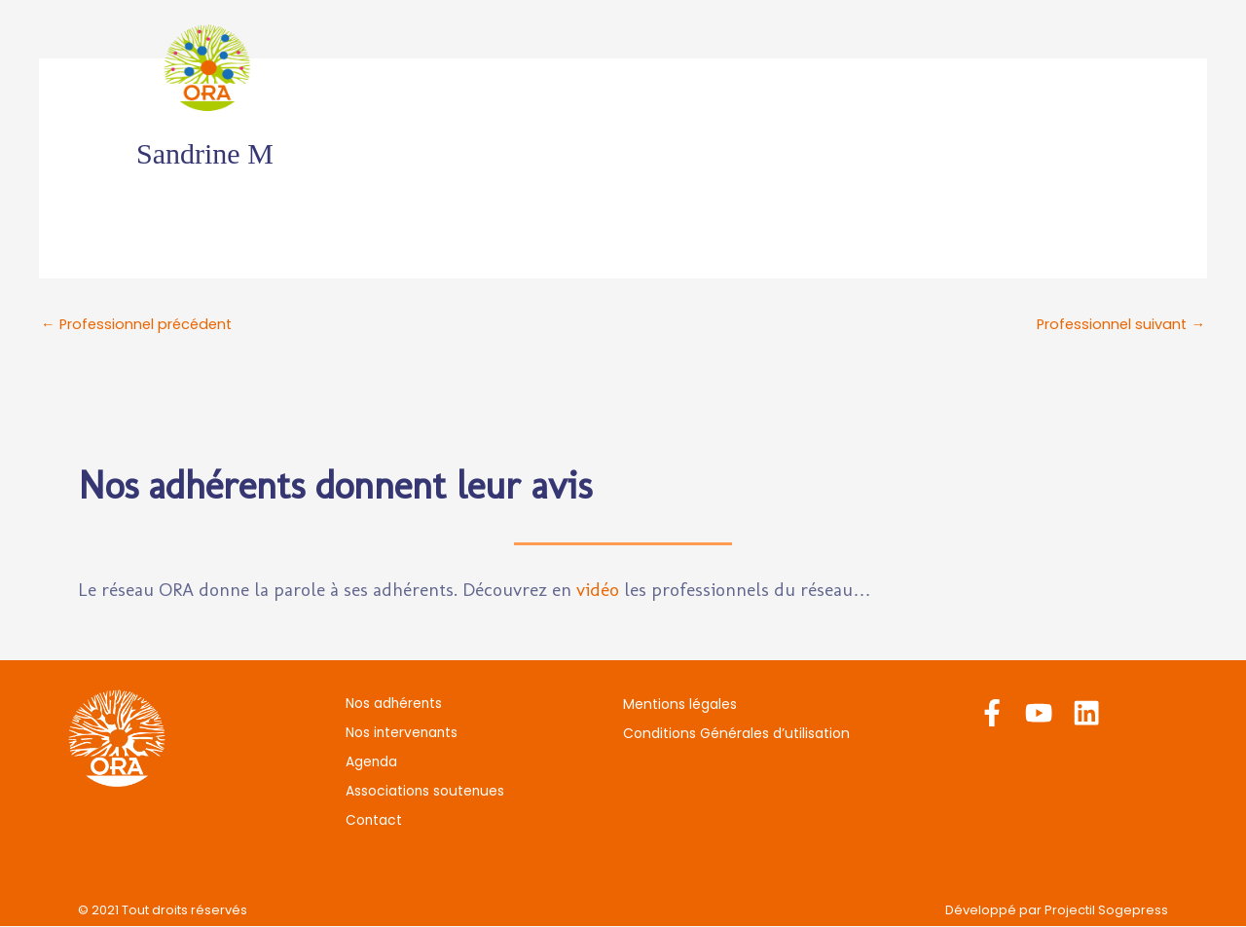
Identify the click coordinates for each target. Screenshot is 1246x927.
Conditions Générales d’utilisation (736, 734)
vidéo (597, 590)
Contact (1056, 67)
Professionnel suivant (1119, 325)
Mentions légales (680, 705)
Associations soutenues (892, 67)
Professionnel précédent (139, 325)
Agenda (730, 67)
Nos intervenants (595, 67)
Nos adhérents (432, 67)
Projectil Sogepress (1106, 911)
